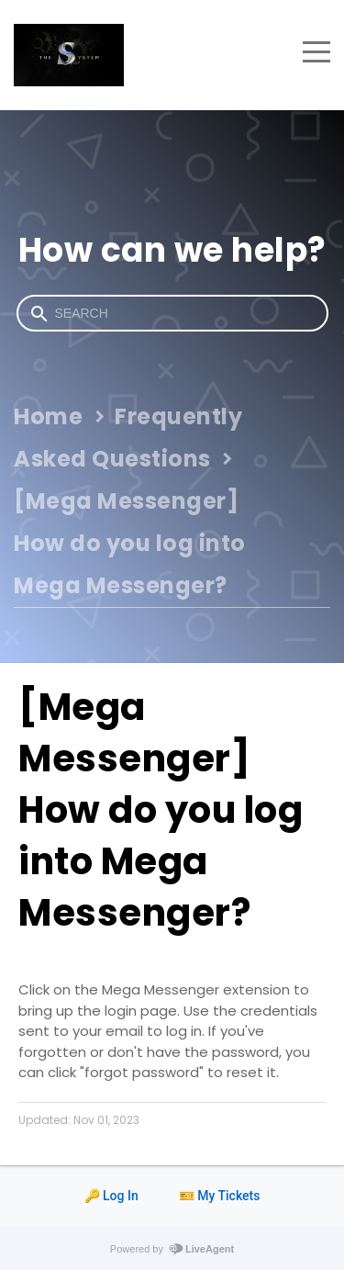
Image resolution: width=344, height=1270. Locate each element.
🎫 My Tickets (220, 1195)
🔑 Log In (111, 1195)
